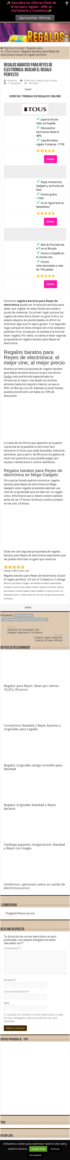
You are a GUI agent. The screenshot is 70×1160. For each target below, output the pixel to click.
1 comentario (14, 83)
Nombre (10, 980)
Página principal (12, 48)
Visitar (50, 159)
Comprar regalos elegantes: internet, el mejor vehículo (45, 638)
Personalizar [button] (35, 1155)
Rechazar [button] (55, 1149)
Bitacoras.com (26, 913)
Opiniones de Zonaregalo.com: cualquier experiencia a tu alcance (25, 630)
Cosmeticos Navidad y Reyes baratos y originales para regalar (32, 727)
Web (6, 1003)
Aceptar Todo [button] (38, 1149)
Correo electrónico (16, 991)
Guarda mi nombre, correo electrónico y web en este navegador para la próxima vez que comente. (33, 1018)
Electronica (12, 51)
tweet (28, 89)
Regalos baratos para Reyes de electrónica (25, 620)
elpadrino (12, 80)
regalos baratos (23, 615)
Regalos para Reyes (46, 80)
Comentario (12, 948)
